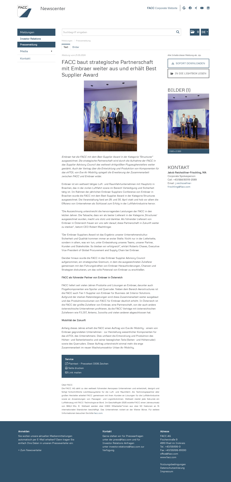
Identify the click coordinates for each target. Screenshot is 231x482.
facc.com (98, 413)
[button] (194, 32)
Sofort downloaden (188, 63)
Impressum (166, 471)
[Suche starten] (178, 32)
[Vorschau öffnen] (110, 116)
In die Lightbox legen (188, 73)
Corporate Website (162, 8)
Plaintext (73, 363)
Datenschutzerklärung (172, 467)
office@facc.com (169, 453)
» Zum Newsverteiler (30, 450)
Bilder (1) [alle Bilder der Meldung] (179, 90)
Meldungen (27, 32)
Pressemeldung (28, 44)
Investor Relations (30, 38)
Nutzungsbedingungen (173, 464)
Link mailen (74, 372)
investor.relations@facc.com (124, 446)
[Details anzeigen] (207, 151)
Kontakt (25, 58)
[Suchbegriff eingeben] (121, 32)
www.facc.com (168, 457)
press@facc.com (122, 439)
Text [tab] (66, 46)
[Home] (24, 11)
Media (36, 51)
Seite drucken (76, 367)
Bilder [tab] (75, 46)
